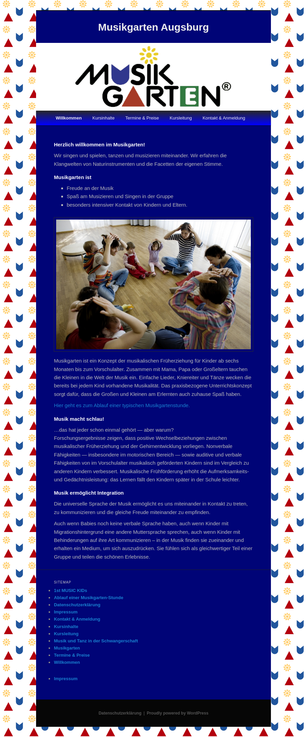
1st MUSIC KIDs (70, 590)
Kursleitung (181, 118)
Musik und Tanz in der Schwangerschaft (96, 640)
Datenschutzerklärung (77, 604)
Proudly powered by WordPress (177, 713)
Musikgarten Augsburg (153, 27)
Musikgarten (67, 648)
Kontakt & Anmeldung (224, 118)
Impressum (65, 611)
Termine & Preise (142, 118)
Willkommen (69, 118)
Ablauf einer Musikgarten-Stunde (88, 597)
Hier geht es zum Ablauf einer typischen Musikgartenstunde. (122, 405)
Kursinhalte (104, 118)
